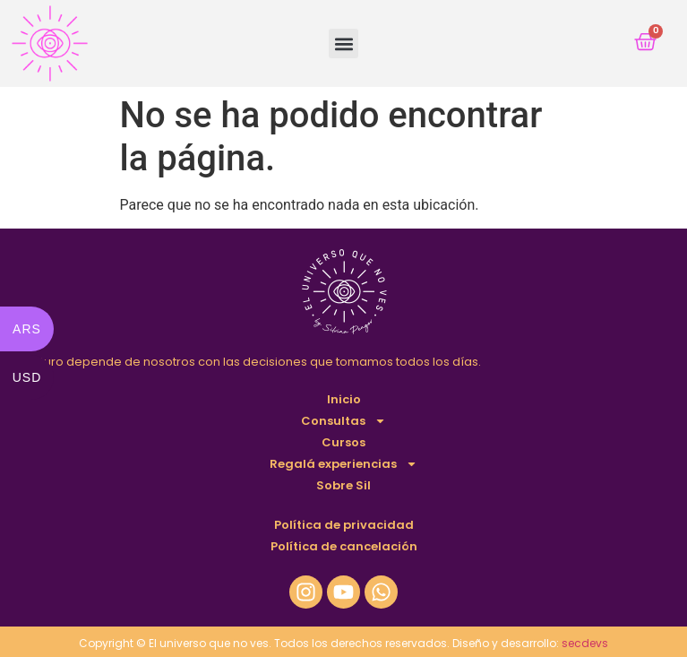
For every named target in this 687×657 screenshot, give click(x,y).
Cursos (343, 442)
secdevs (585, 643)
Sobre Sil (343, 485)
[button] (343, 43)
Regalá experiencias (343, 464)
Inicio (344, 399)
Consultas (343, 421)
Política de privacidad (344, 524)
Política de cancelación (344, 546)
